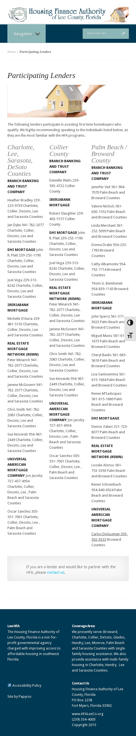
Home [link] (11, 52)
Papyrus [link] (25, 696)
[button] (123, 33)
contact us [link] (55, 572)
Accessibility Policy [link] (26, 685)
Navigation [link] (27, 34)
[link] (68, 21)
